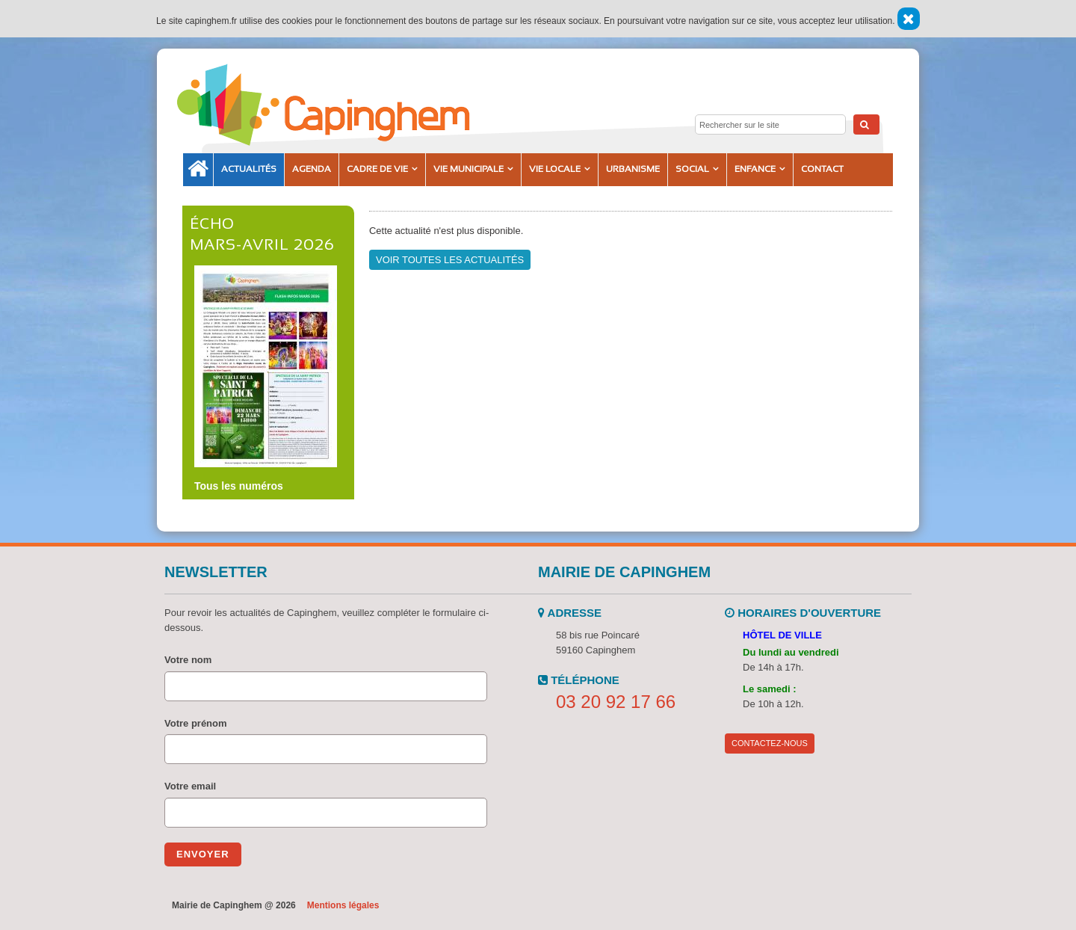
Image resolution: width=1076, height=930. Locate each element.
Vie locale (555, 169)
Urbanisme (633, 169)
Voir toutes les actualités (450, 259)
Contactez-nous (770, 743)
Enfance (755, 169)
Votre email (190, 786)
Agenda (311, 169)
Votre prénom (195, 723)
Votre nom (187, 659)
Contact (822, 169)
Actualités (248, 169)
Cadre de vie (377, 169)
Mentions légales (343, 905)
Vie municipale (468, 169)
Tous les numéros (238, 486)
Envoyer (202, 854)
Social (692, 169)
